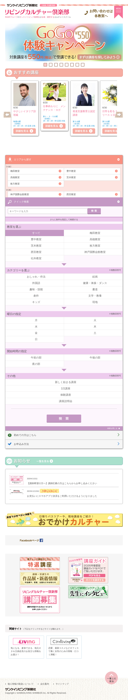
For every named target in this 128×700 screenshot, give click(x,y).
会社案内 (44, 685)
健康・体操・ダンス (95, 282)
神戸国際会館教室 (19, 194)
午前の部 (36, 357)
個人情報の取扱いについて (21, 685)
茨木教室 (71, 177)
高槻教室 (15, 177)
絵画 (95, 276)
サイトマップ (62, 685)
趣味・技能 (36, 289)
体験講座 (65, 394)
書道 (95, 289)
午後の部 (95, 357)
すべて (36, 232)
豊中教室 (71, 170)
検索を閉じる (112, 428)
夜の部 (36, 363)
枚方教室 (15, 183)
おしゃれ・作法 (36, 276)
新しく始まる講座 (65, 382)
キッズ (36, 301)
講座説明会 (65, 401)
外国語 (36, 282)
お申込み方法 (21, 443)
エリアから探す (22, 159)
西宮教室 (71, 194)
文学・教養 (95, 295)
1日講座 (65, 388)
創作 (36, 295)
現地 (95, 301)
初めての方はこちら (25, 434)
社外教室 (36, 258)
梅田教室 (15, 170)
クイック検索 (21, 201)
